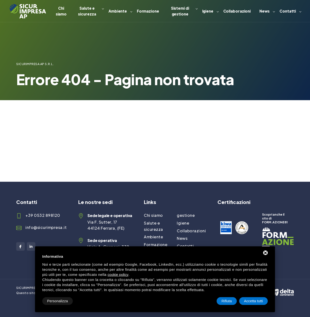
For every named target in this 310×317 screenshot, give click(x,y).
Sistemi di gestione (180, 11)
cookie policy (118, 274)
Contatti (287, 11)
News (264, 11)
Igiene (207, 11)
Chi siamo (61, 11)
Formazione (148, 11)
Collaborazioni (237, 11)
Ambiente (117, 11)
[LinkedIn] (31, 246)
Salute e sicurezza (87, 11)
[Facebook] (20, 246)
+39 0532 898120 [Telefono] (42, 215)
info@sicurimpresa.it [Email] (46, 227)
